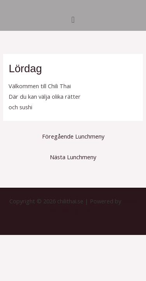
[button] (73, 19)
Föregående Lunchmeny (73, 136)
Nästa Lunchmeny (73, 157)
